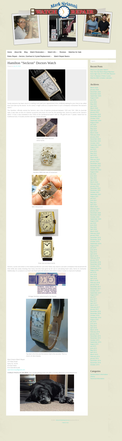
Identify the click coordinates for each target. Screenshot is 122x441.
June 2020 (93, 225)
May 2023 (93, 153)
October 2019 (94, 241)
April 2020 (93, 229)
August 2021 (94, 196)
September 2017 (95, 293)
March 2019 (94, 256)
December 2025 (95, 92)
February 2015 (95, 356)
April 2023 (93, 155)
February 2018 (95, 283)
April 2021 (93, 205)
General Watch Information (99, 374)
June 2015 (93, 348)
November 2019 (95, 239)
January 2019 (94, 260)
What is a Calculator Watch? (99, 70)
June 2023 (93, 151)
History (92, 376)
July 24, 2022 (17, 66)
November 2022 (95, 166)
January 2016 (94, 334)
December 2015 (95, 336)
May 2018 (93, 276)
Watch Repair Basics (62, 56)
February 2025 (95, 110)
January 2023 (94, 161)
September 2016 (95, 317)
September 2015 (95, 342)
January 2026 (94, 90)
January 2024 (94, 137)
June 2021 (93, 200)
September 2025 (95, 96)
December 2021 (95, 188)
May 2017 (93, 301)
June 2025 (93, 102)
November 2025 (95, 94)
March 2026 (94, 88)
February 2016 (95, 332)
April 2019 (93, 254)
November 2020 (95, 215)
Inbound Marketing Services (63, 420)
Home (9, 52)
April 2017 (93, 303)
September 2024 (95, 120)
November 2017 (95, 289)
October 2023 (94, 143)
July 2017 (93, 297)
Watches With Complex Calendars (101, 78)
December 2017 (95, 287)
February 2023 (95, 159)
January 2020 (94, 235)
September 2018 (95, 268)
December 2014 (95, 360)
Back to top (65, 422)
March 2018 (94, 280)
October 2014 (94, 365)
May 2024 (93, 129)
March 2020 (94, 231)
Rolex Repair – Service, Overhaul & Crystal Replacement (29, 56)
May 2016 (93, 326)
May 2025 (93, 104)
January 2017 (94, 309)
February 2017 (95, 307)
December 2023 (95, 139)
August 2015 (94, 344)
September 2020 (95, 219)
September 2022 (95, 170)
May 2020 (93, 227)
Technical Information (97, 378)
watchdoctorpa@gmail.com (16, 370)
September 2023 (95, 145)
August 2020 (94, 221)
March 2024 (94, 133)
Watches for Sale (75, 52)
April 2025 (93, 106)
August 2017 (94, 295)
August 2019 (94, 246)
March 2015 (94, 354)
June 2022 (93, 176)
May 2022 (93, 178)
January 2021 (94, 211)
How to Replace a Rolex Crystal (100, 76)
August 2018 (94, 270)
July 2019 (93, 248)
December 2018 (95, 262)
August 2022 (94, 172)
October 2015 (94, 340)
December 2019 (95, 237)
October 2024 (94, 118)
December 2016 (95, 311)
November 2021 (95, 190)
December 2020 (95, 213)
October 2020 (94, 217)
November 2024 (95, 116)
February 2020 (95, 233)
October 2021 (94, 192)
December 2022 (95, 163)
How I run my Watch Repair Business (102, 72)
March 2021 (94, 207)
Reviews (63, 52)
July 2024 (93, 125)
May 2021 (93, 203)
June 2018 (93, 274)
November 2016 (95, 313)
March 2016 (94, 330)
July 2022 (93, 174)
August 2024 (94, 122)
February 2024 (95, 135)
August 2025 (94, 98)
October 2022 (94, 168)
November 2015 (95, 338)
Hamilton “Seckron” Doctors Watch (31, 63)
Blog (26, 52)
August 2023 (94, 147)
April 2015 (93, 352)
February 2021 (95, 209)
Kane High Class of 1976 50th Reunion (102, 74)
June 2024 (93, 127)
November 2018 (95, 264)
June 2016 (93, 324)
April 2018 (93, 278)
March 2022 (94, 182)
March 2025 (94, 108)
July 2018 (93, 272)
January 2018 (94, 285)
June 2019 (93, 250)
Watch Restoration (37, 52)
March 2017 (94, 305)
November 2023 (95, 141)
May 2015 (93, 350)
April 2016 (93, 328)
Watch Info (52, 52)
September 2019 (95, 244)
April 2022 (93, 180)
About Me (18, 52)
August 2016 (94, 319)
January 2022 (94, 186)
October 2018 (94, 266)
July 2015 (93, 346)
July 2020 (93, 223)
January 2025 (94, 112)
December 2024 (95, 114)
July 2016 (93, 322)
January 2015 (94, 358)
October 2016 (94, 315)
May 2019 (93, 252)
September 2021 (95, 194)
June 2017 (93, 299)
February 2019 (95, 258)
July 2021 (93, 198)
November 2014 (95, 363)
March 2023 (94, 157)
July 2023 (93, 149)
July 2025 (93, 100)
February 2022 (95, 184)
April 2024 (93, 131)
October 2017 (94, 291)
